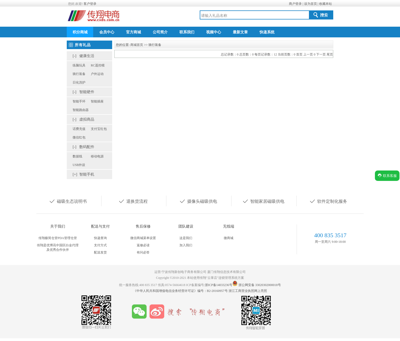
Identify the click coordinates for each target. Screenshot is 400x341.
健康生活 (86, 56)
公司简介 (160, 32)
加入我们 (185, 245)
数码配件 (86, 147)
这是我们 (185, 238)
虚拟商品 (86, 119)
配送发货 (100, 252)
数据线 (77, 156)
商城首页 (136, 45)
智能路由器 (81, 110)
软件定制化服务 (328, 201)
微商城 (228, 238)
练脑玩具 (79, 65)
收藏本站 (325, 4)
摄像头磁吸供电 (198, 201)
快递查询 (100, 238)
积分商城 (80, 32)
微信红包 (79, 137)
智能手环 (79, 101)
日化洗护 (79, 82)
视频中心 (213, 32)
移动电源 (97, 156)
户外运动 (97, 74)
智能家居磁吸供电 (263, 201)
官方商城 (133, 32)
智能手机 (86, 174)
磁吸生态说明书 (68, 201)
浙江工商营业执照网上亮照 (248, 291)
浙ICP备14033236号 (218, 285)
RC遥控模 (98, 65)
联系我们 (186, 32)
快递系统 (267, 32)
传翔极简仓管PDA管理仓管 (57, 238)
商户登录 (295, 4)
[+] (75, 174)
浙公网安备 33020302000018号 (259, 285)
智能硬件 (86, 92)
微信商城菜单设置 (143, 238)
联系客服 (387, 175)
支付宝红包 (99, 129)
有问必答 (143, 252)
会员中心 (106, 32)
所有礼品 (83, 45)
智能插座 (97, 101)
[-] (74, 56)
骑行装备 (79, 74)
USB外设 (79, 165)
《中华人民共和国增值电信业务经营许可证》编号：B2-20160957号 (181, 291)
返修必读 (143, 245)
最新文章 (240, 32)
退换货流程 (133, 201)
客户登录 (90, 4)
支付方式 (100, 245)
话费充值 (79, 129)
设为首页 (310, 4)
